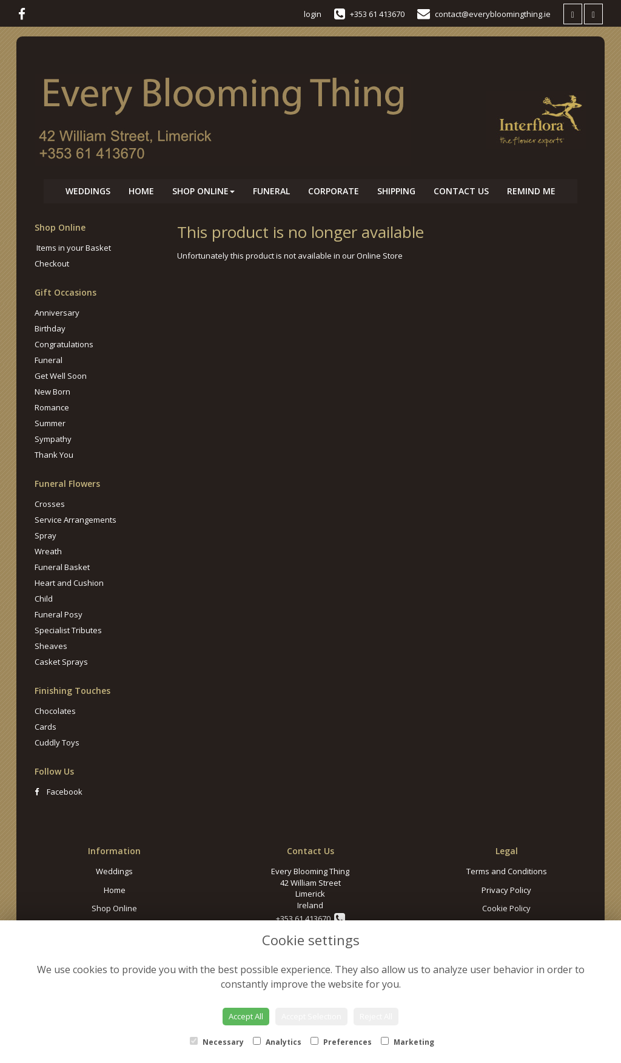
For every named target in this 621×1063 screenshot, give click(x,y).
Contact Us (461, 191)
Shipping (396, 191)
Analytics (277, 1042)
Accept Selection (311, 1016)
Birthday (50, 328)
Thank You (54, 454)
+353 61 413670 (310, 918)
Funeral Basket (62, 567)
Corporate (333, 191)
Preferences (341, 1042)
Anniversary (57, 312)
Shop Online (203, 191)
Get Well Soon (61, 375)
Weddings (87, 191)
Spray (45, 535)
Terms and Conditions (506, 871)
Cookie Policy (506, 908)
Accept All (246, 1016)
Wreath (48, 551)
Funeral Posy (58, 614)
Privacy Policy (506, 890)
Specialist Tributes (68, 630)
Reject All (376, 1016)
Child (44, 598)
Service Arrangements (75, 519)
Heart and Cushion (69, 582)
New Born (52, 391)
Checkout (52, 263)
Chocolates (55, 710)
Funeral (271, 191)
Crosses (50, 503)
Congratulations (64, 344)
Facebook (58, 791)
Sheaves (51, 645)
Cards (45, 726)
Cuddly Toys (57, 742)
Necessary (217, 1042)
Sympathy (53, 438)
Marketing (407, 1042)
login (312, 13)
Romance (52, 407)
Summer (50, 423)
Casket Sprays (61, 661)
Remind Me (531, 191)
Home (141, 191)
